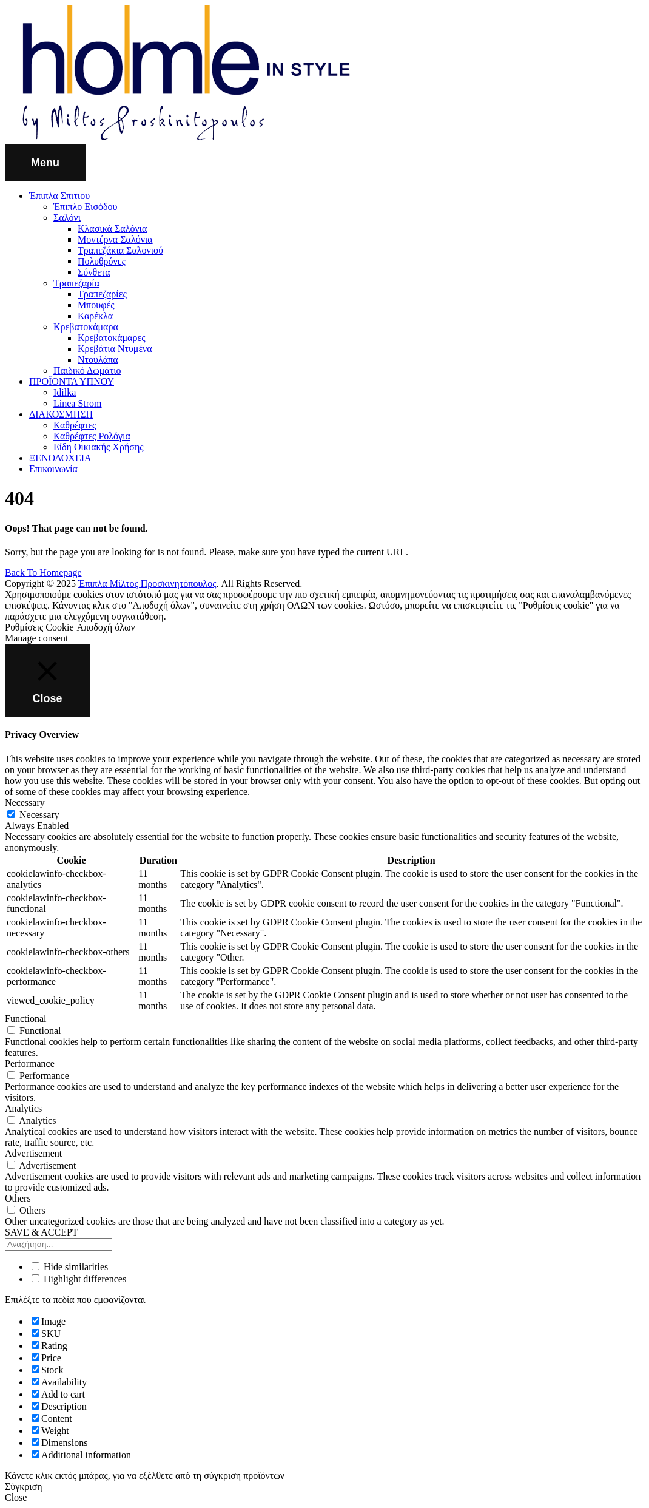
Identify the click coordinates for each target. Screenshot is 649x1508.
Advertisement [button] (33, 1153)
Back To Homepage (43, 572)
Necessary (39, 815)
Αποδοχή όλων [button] (106, 627)
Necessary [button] (25, 802)
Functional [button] (25, 1018)
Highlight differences (79, 1279)
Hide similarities (70, 1267)
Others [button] (18, 1198)
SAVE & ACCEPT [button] (41, 1232)
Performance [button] (30, 1063)
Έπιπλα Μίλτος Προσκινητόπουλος (147, 583)
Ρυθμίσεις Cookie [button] (39, 627)
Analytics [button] (23, 1108)
